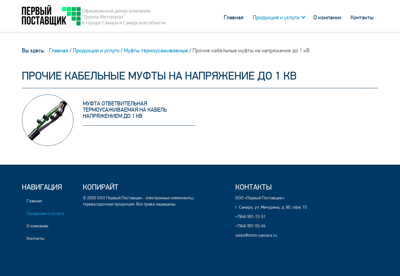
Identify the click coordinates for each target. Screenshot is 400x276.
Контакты (362, 17)
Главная (233, 17)
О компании (327, 17)
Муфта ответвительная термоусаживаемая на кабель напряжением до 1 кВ (125, 109)
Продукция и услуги (276, 17)
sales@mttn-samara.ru (256, 235)
